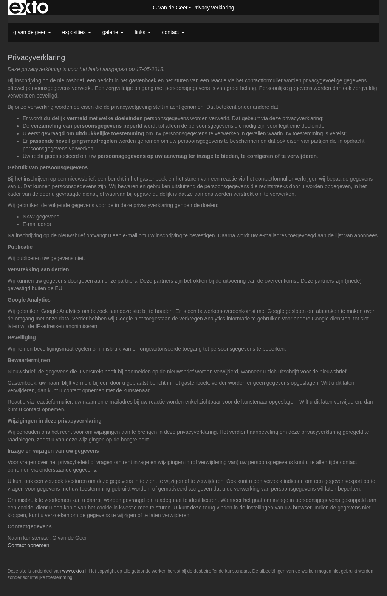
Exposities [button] (76, 32)
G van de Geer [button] (32, 32)
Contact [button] (173, 32)
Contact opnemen (29, 545)
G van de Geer (170, 8)
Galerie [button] (113, 32)
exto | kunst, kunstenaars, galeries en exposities (29, 7)
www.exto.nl (74, 571)
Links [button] (143, 32)
